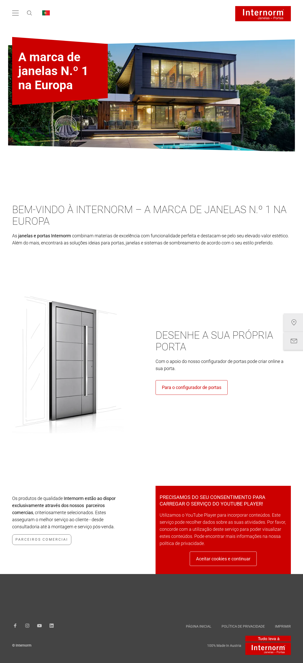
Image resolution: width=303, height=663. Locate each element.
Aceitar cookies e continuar (223, 558)
